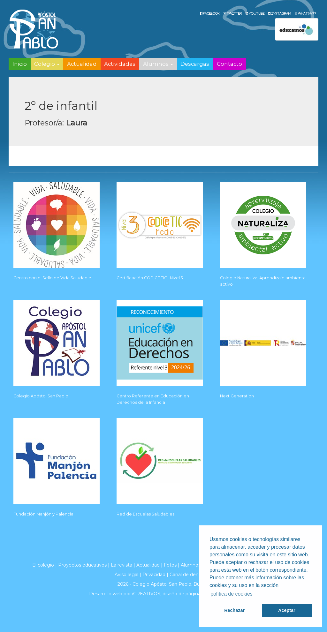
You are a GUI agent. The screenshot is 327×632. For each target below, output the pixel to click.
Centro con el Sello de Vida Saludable (52, 277)
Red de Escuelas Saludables (145, 514)
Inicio (19, 64)
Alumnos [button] (158, 64)
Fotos (170, 565)
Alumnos (191, 565)
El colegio (43, 565)
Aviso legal (126, 574)
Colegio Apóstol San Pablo (40, 396)
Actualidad (82, 64)
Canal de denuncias (191, 574)
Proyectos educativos (82, 565)
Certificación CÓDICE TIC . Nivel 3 (150, 277)
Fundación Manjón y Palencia (43, 514)
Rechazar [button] (234, 610)
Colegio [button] (46, 64)
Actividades (119, 64)
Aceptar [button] (286, 610)
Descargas (194, 64)
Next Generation (237, 396)
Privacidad (153, 574)
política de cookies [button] (231, 594)
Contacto (229, 64)
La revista (121, 565)
